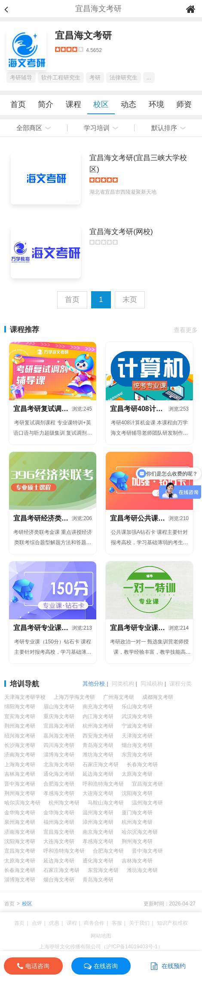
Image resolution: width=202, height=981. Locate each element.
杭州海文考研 (98, 726)
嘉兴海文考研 (58, 736)
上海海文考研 (19, 765)
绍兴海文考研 (19, 736)
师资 (184, 104)
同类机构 (123, 683)
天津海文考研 (137, 736)
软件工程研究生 (60, 77)
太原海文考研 (137, 774)
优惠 (54, 923)
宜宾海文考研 (19, 716)
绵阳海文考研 (19, 707)
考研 (95, 77)
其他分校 (94, 683)
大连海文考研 (98, 793)
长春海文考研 (142, 765)
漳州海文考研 (98, 822)
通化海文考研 (58, 774)
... (149, 77)
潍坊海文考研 (98, 755)
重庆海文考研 (58, 716)
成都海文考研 (157, 697)
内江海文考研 (98, 716)
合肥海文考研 (58, 784)
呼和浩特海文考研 (103, 784)
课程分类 (180, 683)
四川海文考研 (58, 745)
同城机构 (152, 683)
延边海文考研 (98, 774)
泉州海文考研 (19, 822)
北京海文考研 (58, 765)
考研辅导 (21, 77)
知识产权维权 (172, 923)
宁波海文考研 (137, 726)
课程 (73, 104)
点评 (37, 923)
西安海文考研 (98, 736)
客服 (117, 923)
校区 (101, 104)
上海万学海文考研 (74, 697)
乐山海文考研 (137, 707)
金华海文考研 (19, 813)
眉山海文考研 (58, 707)
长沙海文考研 (19, 745)
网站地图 (101, 936)
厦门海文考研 (137, 813)
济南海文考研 (19, 755)
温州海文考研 (147, 803)
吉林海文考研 (19, 774)
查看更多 (186, 329)
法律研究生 (124, 77)
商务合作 (94, 923)
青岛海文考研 (98, 745)
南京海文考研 (98, 832)
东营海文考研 (137, 755)
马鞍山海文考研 (106, 803)
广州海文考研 (118, 697)
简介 (45, 104)
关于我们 (139, 923)
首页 (18, 104)
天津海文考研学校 (25, 697)
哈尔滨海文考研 (22, 803)
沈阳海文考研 (137, 793)
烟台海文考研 (137, 745)
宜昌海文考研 (83, 35)
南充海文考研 (98, 707)
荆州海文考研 (19, 726)
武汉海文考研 (137, 716)
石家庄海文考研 (101, 765)
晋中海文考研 (19, 784)
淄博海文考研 (58, 755)
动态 (128, 104)
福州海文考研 (58, 822)
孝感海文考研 (58, 793)
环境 (156, 104)
